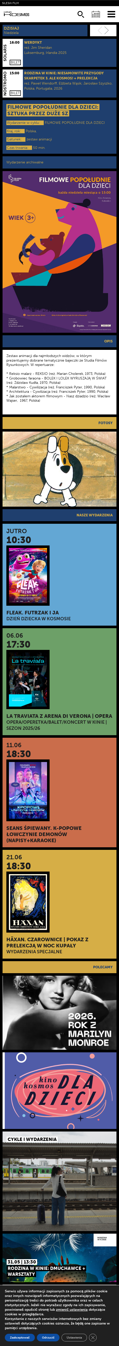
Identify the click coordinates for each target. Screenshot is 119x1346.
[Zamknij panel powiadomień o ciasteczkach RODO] (93, 1337)
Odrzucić (48, 1338)
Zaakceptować (20, 1338)
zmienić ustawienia (72, 1309)
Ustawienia (74, 1338)
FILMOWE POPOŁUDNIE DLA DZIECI (75, 123)
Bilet (15, 62)
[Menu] (111, 14)
